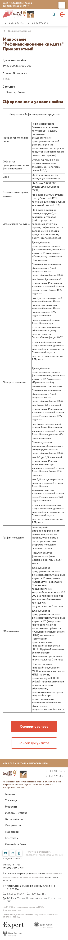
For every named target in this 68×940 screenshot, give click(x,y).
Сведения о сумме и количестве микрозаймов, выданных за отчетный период (31, 916)
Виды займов (14, 819)
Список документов (34, 743)
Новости (11, 807)
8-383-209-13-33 (15, 22)
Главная (10, 794)
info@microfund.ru (13, 858)
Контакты (11, 838)
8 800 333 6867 (13, 894)
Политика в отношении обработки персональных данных (44, 853)
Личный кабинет (16, 844)
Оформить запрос (34, 726)
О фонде (11, 800)
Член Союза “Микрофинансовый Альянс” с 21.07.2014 (29, 887)
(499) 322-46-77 (37, 894)
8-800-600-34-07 (38, 22)
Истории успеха (16, 813)
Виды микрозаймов (19, 31)
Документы (13, 825)
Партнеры (12, 832)
